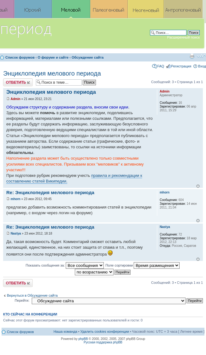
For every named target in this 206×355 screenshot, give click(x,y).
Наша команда (65, 331)
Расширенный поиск (183, 37)
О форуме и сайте (53, 57)
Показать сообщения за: (65, 265)
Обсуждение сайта (88, 57)
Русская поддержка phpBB (103, 342)
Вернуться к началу (198, 186)
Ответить (18, 82)
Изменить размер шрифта (201, 56)
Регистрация (181, 66)
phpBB (83, 339)
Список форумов (20, 57)
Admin (15, 99)
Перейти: (22, 300)
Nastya (16, 233)
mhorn (15, 199)
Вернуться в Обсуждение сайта (32, 295)
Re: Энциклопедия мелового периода (50, 192)
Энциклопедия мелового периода (52, 73)
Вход (202, 66)
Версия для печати (191, 56)
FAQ (160, 66)
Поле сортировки (142, 265)
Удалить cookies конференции (105, 331)
